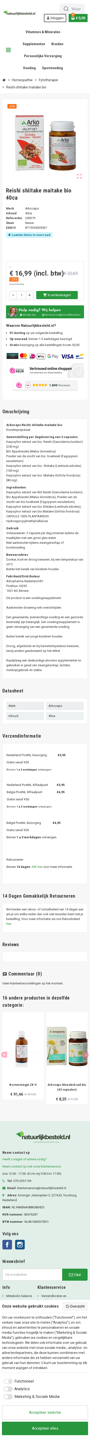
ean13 (11, 227)
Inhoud (11, 213)
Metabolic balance (19, 1296)
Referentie (14, 218)
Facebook (7, 1244)
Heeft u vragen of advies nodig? (24, 1159)
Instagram (20, 1244)
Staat (10, 223)
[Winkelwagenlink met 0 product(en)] (78, 18)
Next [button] (86, 1055)
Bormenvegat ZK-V (23, 1085)
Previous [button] (4, 1055)
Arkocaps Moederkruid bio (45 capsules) (67, 1087)
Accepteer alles (45, 1428)
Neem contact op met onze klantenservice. (31, 1166)
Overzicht (75, 1306)
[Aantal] (21, 295)
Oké (75, 1274)
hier (8, 924)
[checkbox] (18, 1381)
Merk (10, 208)
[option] (23, 1060)
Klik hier (37, 867)
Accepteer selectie (45, 1412)
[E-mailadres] (32, 1275)
